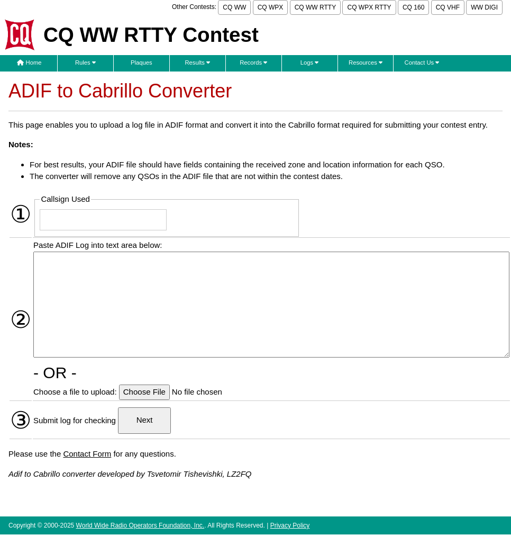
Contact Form (87, 453)
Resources (365, 62)
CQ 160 (413, 7)
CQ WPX (271, 7)
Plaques (141, 62)
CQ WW (234, 7)
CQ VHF (448, 7)
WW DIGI (484, 7)
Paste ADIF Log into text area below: (97, 244)
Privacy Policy (290, 525)
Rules (85, 62)
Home (29, 62)
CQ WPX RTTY (369, 7)
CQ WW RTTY (315, 7)
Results (197, 62)
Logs (309, 62)
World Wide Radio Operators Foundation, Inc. (140, 525)
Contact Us (422, 62)
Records (253, 62)
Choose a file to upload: (76, 391)
